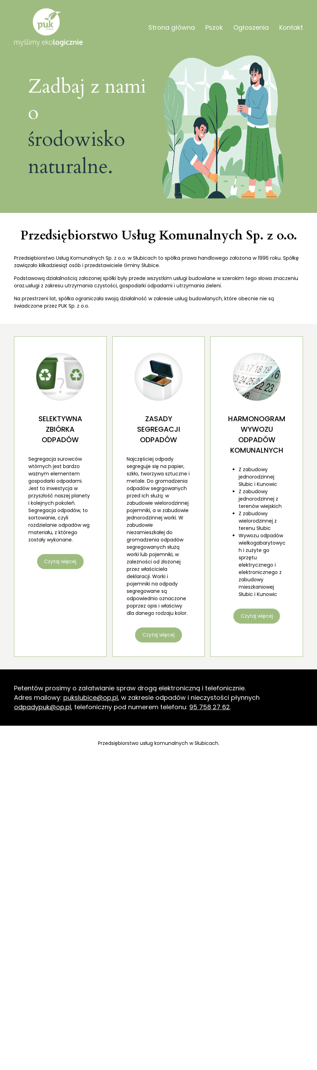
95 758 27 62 (209, 707)
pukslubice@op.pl (90, 697)
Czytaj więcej (60, 561)
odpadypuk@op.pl (42, 707)
